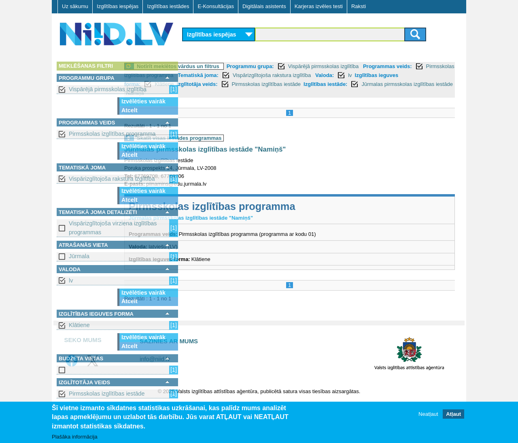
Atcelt (129, 110)
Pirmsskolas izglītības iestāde (107, 393)
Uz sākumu (75, 6)
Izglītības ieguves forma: (277, 84)
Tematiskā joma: (353, 75)
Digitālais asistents (264, 6)
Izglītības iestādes (168, 6)
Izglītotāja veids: (364, 84)
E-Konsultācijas (215, 6)
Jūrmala (79, 256)
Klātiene (79, 325)
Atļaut (453, 414)
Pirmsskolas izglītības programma (112, 134)
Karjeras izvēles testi (319, 6)
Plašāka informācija (75, 437)
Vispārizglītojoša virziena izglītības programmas (113, 227)
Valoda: (216, 84)
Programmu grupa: (310, 66)
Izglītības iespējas (117, 6)
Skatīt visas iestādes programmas (239, 138)
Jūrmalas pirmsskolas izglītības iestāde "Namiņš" (319, 93)
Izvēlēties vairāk (143, 101)
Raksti (358, 6)
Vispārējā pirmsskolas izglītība (107, 89)
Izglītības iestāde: (226, 93)
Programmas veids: (211, 75)
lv (71, 280)
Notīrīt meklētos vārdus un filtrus (238, 66)
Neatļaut (428, 414)
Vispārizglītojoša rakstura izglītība (112, 178)
